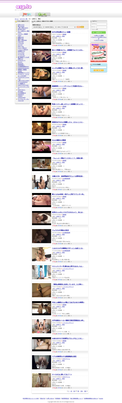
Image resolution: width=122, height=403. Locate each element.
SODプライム (66, 359)
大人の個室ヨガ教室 (59, 140)
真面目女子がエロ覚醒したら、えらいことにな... (68, 122)
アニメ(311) (21, 52)
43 (71, 391)
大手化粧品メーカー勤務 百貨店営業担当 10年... (68, 320)
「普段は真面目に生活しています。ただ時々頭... (68, 284)
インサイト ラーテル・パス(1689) (23, 75)
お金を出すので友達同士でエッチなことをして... (68, 338)
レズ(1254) (21, 43)
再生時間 (35, 27)
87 (76, 391)
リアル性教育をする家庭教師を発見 (64, 356)
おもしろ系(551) (22, 48)
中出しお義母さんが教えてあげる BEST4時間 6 (68, 302)
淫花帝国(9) (21, 65)
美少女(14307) (22, 29)
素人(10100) (21, 26)
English (101, 398)
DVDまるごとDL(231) (22, 61)
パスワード (92, 26)
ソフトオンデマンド (68, 268)
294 (81, 391)
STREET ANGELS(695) (21, 96)
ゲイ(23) (20, 45)
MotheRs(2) (21, 94)
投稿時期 (47, 27)
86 (74, 391)
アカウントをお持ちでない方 (99, 37)
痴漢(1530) (21, 38)
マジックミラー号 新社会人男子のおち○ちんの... (68, 266)
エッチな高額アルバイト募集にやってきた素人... (68, 68)
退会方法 (42, 398)
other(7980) (21, 41)
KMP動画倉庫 (66, 178)
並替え (59, 27)
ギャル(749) (21, 54)
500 (85, 391)
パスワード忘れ (99, 40)
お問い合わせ (50, 398)
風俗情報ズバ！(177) (23, 72)
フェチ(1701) (21, 55)
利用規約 (57, 398)
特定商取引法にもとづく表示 (31, 398)
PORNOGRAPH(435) (23, 68)
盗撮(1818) (21, 37)
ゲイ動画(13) (21, 83)
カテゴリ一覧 (24, 19)
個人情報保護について (77, 398)
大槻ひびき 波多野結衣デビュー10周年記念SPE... (68, 176)
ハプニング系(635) (23, 49)
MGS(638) (20, 63)
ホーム (16, 19)
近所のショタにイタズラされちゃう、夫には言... (68, 212)
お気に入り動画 (99, 35)
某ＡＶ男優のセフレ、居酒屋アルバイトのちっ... (68, 50)
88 (78, 391)
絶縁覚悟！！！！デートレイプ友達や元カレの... (68, 86)
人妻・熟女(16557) (23, 28)
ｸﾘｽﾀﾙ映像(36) (22, 93)
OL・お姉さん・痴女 (59, 36)
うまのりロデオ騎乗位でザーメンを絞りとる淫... (68, 248)
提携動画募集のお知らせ (91, 398)
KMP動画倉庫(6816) (23, 66)
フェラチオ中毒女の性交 (60, 230)
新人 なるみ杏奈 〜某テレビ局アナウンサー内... (68, 194)
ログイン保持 (94, 29)
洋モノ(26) (21, 46)
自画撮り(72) (21, 51)
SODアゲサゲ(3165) (23, 85)
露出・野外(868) (22, 40)
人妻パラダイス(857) (23, 80)
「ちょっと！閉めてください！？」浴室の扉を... (68, 158)
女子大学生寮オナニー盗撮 (61, 32)
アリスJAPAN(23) (22, 82)
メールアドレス (93, 24)
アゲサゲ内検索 (96, 64)
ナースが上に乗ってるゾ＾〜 (62, 374)
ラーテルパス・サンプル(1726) (23, 99)
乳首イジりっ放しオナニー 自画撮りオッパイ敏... (68, 104)
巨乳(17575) (21, 24)
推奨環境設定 (65, 398)
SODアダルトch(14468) (21, 90)
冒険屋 (64, 34)
